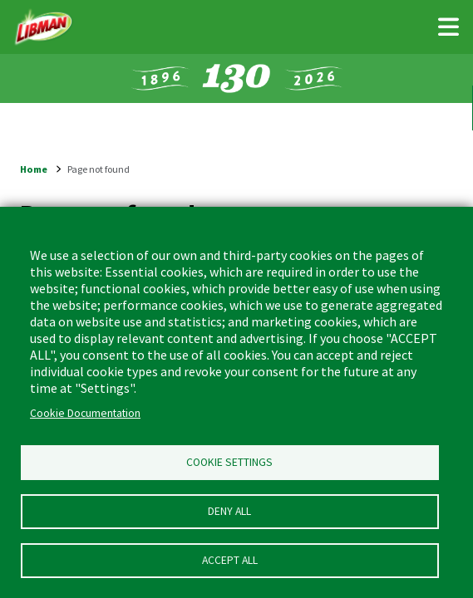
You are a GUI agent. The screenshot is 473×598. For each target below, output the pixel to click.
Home (33, 169)
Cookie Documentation (85, 413)
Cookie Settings (229, 462)
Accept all (230, 560)
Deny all (229, 511)
